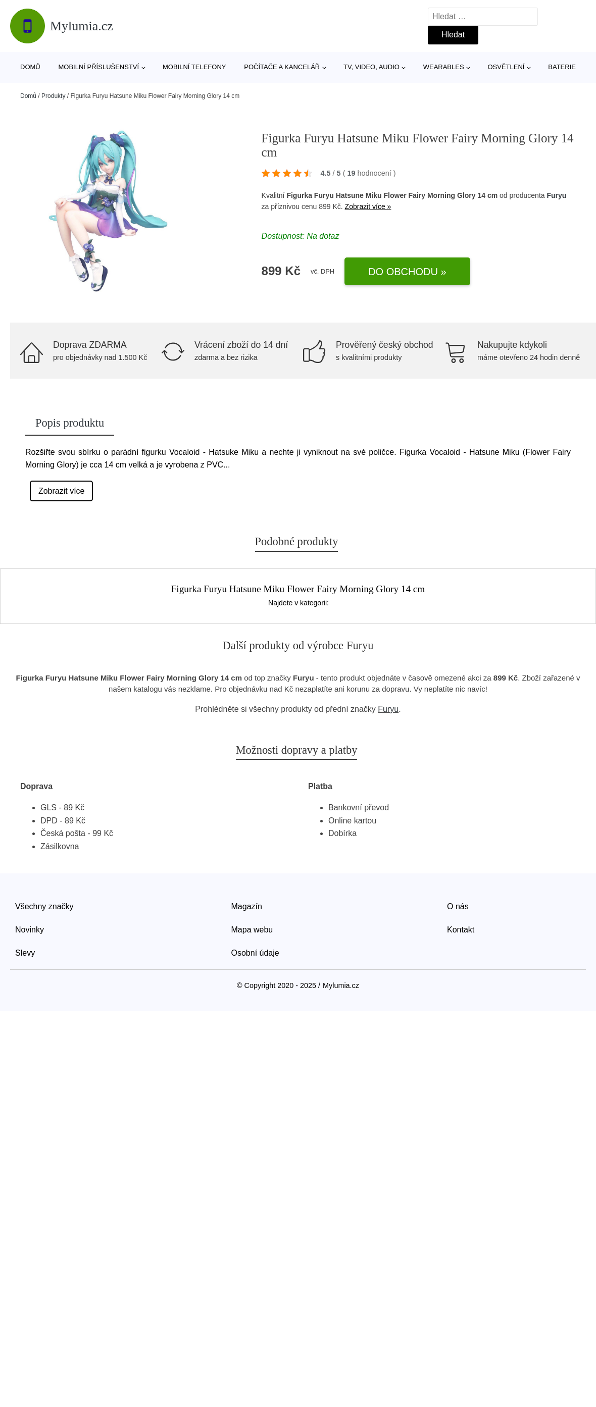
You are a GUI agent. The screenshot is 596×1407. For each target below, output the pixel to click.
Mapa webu (252, 929)
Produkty (53, 95)
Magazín (246, 906)
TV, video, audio (371, 67)
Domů (30, 67)
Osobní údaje (255, 953)
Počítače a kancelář (282, 67)
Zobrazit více (61, 491)
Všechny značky (44, 906)
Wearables (443, 67)
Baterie (562, 67)
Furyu (556, 195)
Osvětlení (505, 67)
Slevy (25, 953)
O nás (458, 906)
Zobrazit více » (368, 206)
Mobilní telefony (194, 67)
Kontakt (460, 929)
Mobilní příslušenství (99, 67)
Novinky (29, 929)
